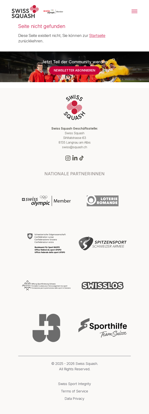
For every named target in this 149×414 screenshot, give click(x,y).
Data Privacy (74, 398)
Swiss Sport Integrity (74, 384)
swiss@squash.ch (74, 147)
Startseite (97, 35)
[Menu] (134, 12)
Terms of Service (74, 391)
